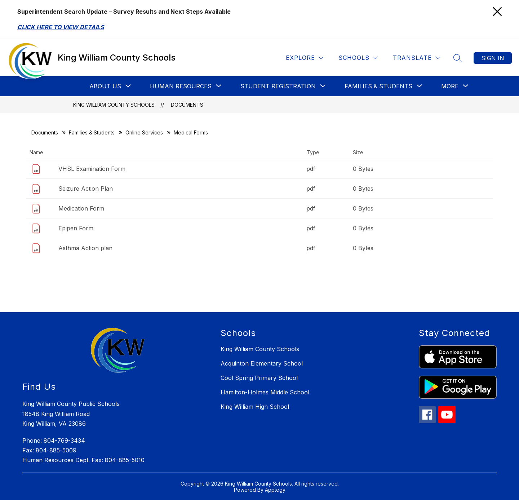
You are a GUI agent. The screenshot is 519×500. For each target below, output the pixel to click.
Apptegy (275, 490)
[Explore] (304, 57)
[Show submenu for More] (449, 86)
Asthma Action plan (85, 248)
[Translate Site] (416, 57)
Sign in (492, 58)
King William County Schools (114, 105)
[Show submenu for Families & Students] (378, 86)
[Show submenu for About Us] (105, 86)
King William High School (255, 406)
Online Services (144, 132)
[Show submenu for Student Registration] (278, 86)
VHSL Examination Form (91, 168)
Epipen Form (75, 228)
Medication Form (81, 208)
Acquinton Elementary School (262, 363)
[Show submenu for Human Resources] (181, 86)
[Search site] (457, 58)
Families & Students (92, 132)
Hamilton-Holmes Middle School (265, 392)
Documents (187, 105)
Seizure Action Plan (85, 188)
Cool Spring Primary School (259, 377)
